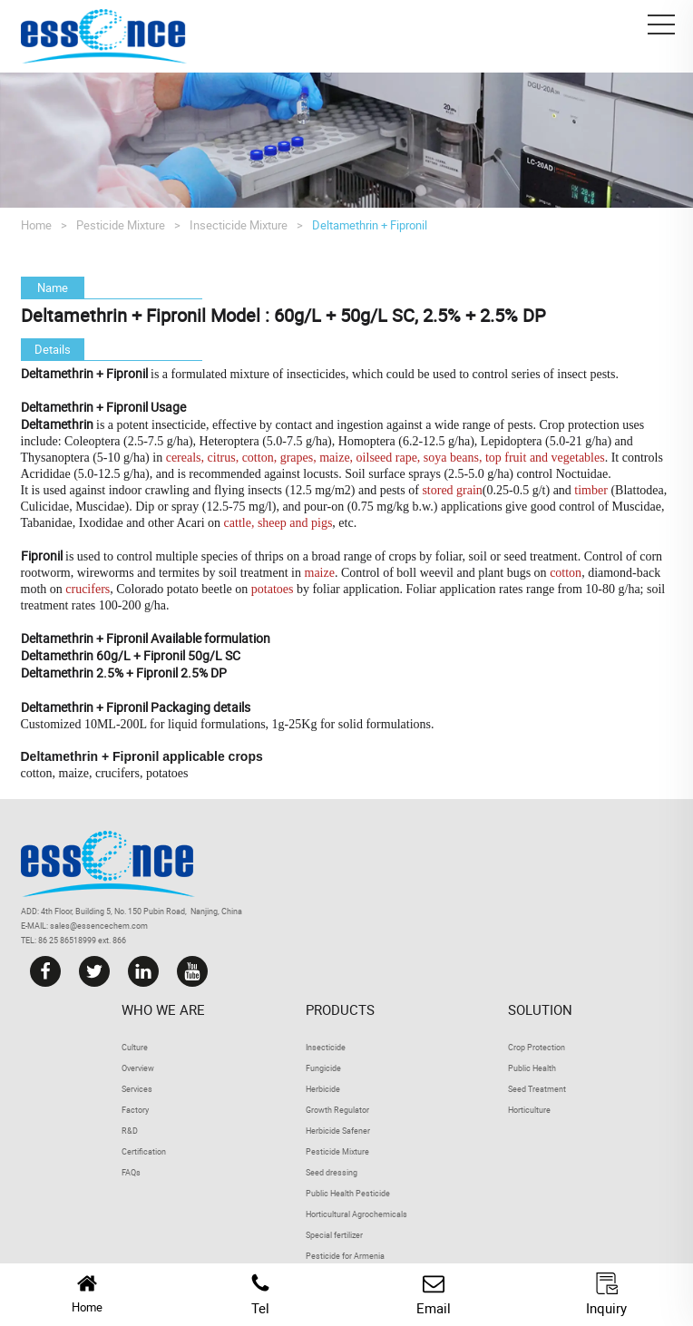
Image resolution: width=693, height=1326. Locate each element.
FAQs (131, 1172)
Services (137, 1089)
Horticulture (529, 1110)
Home (36, 225)
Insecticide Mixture (239, 225)
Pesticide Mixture (120, 225)
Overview (138, 1068)
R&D (130, 1130)
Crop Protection (536, 1047)
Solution (540, 1009)
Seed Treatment (537, 1089)
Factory (135, 1110)
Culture (135, 1047)
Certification (144, 1151)
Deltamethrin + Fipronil (369, 225)
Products (340, 1009)
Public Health (532, 1068)
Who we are (163, 1009)
